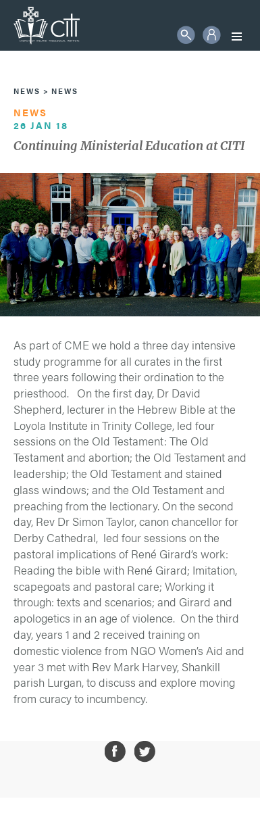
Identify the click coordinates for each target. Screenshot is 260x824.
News (27, 91)
